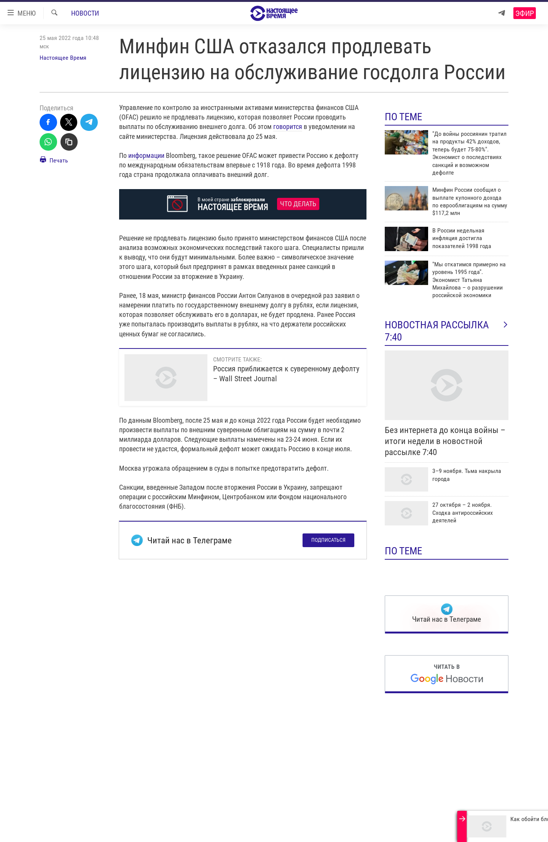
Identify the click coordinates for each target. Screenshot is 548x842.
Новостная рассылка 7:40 (446, 331)
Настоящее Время (63, 57)
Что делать (298, 204)
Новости (85, 13)
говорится (287, 127)
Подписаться (328, 540)
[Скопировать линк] (69, 142)
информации (146, 155)
